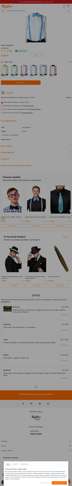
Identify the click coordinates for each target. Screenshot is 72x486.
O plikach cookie (24, 464)
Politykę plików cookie (58, 475)
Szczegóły (15, 464)
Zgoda (8, 464)
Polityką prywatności (44, 471)
